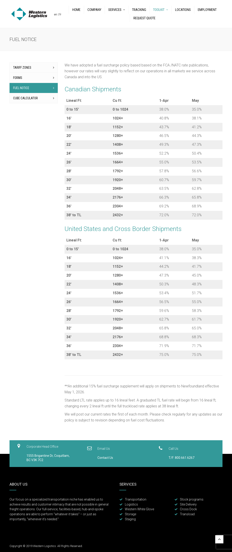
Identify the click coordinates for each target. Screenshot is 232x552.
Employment (207, 10)
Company (94, 10)
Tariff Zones (22, 67)
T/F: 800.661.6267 (181, 458)
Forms (17, 78)
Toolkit (158, 10)
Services (114, 10)
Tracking (139, 10)
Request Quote (144, 18)
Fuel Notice (21, 88)
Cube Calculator (25, 98)
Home (76, 10)
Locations (183, 10)
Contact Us (105, 458)
